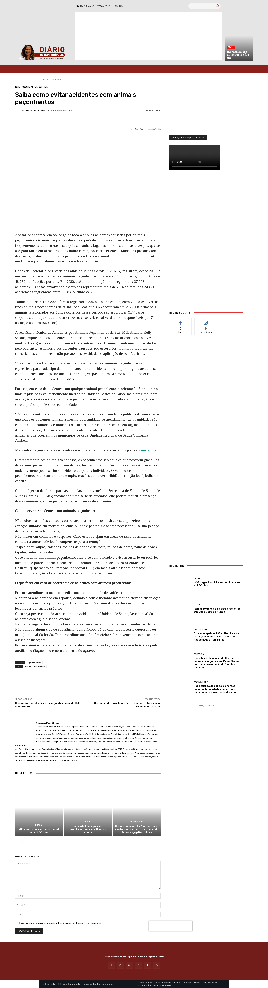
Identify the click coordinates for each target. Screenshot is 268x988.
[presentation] (170, 926)
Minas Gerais (39, 87)
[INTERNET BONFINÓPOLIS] (206, 461)
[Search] (217, 6)
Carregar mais (206, 705)
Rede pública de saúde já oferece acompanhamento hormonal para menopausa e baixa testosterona (215, 689)
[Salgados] (205, 412)
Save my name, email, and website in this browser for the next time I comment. (60, 923)
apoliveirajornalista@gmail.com (146, 956)
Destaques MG (136, 822)
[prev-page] (17, 842)
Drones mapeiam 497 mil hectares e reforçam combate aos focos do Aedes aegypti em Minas (136, 829)
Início (45, 79)
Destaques (55, 79)
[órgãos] (206, 110)
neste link (148, 450)
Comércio (199, 654)
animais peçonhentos (35, 666)
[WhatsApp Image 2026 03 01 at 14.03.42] (206, 244)
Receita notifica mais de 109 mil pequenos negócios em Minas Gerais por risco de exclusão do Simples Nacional (216, 663)
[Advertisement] (148, 36)
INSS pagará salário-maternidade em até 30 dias (238, 54)
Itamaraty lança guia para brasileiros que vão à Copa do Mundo (88, 829)
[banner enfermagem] (206, 534)
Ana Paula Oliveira (35, 111)
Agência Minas (34, 662)
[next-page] (23, 842)
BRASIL (231, 47)
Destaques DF (201, 682)
